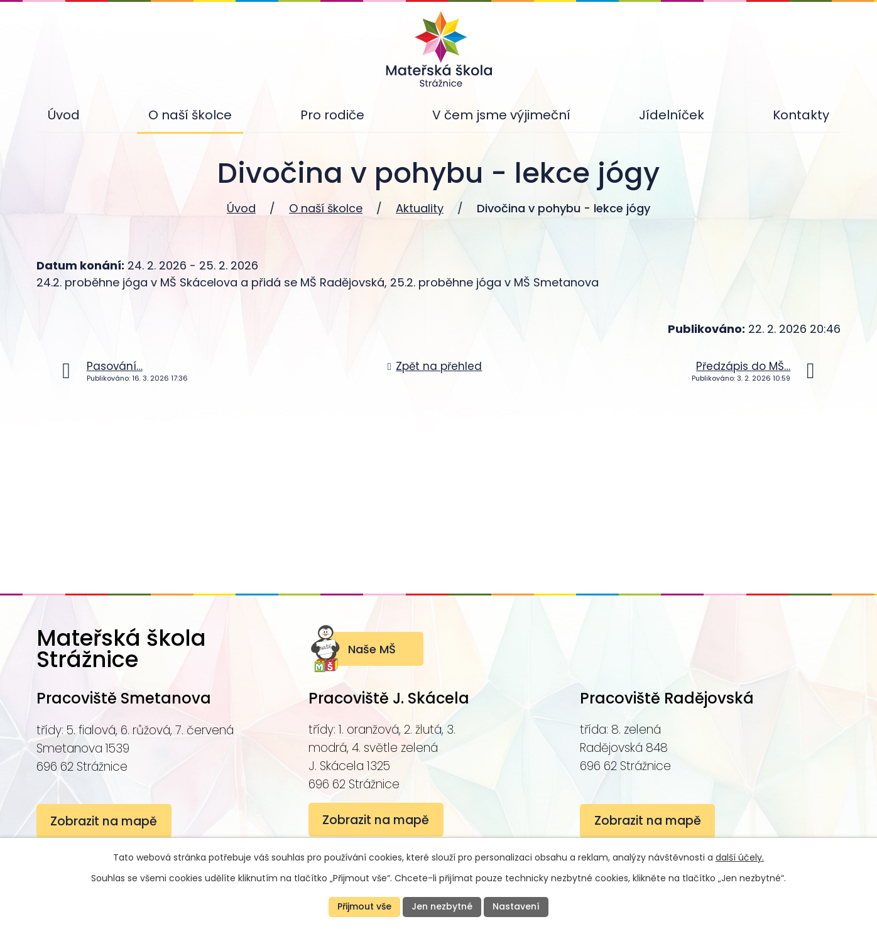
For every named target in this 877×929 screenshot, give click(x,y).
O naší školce (325, 208)
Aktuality (420, 208)
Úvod (241, 208)
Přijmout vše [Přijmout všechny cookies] (364, 906)
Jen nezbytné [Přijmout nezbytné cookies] (441, 906)
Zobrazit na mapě (104, 821)
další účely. (740, 857)
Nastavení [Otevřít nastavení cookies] (516, 906)
